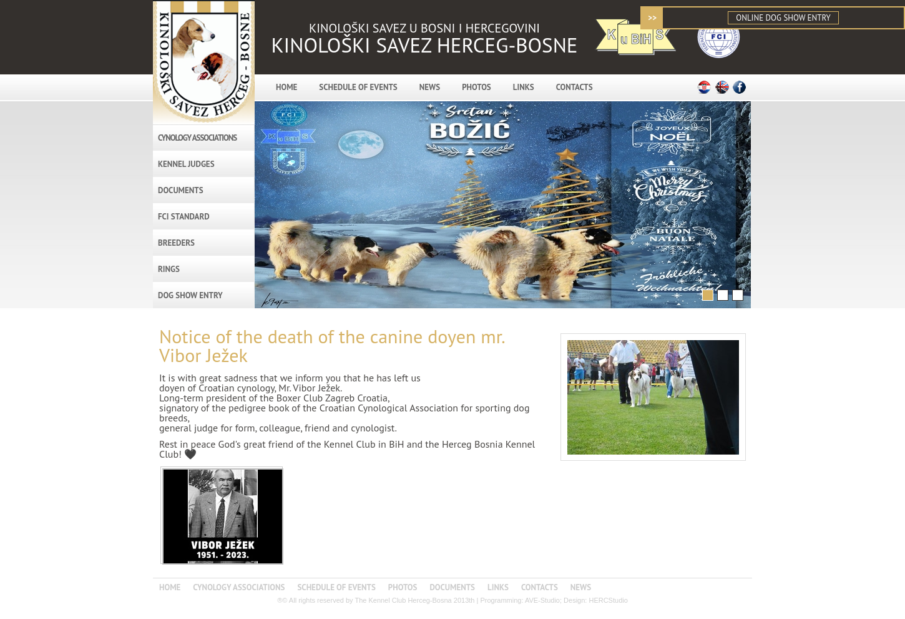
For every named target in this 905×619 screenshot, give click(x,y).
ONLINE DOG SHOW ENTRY (783, 18)
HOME (286, 87)
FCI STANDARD (184, 216)
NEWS (429, 87)
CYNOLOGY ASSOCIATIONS (197, 138)
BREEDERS (176, 243)
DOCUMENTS (180, 190)
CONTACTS (574, 87)
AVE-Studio (542, 600)
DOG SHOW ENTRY (190, 295)
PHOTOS (476, 87)
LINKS (523, 87)
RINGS (169, 269)
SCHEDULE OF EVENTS (358, 87)
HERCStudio (608, 600)
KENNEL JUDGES (186, 164)
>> (652, 18)
